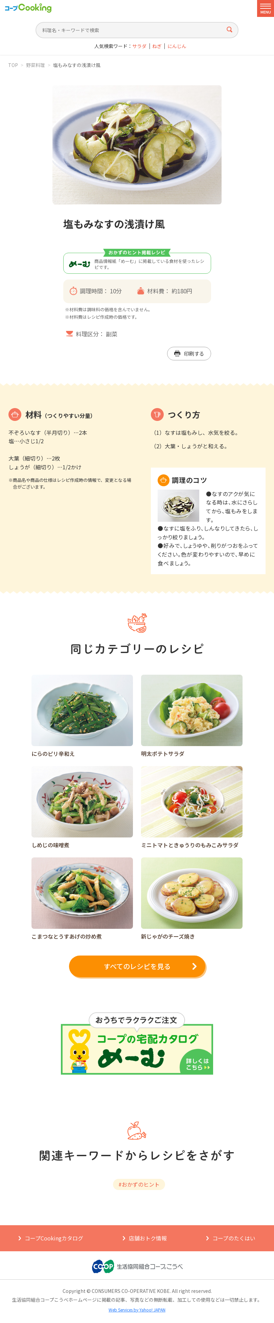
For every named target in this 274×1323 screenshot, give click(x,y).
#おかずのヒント (139, 1184)
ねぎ (157, 46)
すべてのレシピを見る (137, 966)
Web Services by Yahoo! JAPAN (137, 1310)
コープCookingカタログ (54, 1238)
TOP (13, 65)
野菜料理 (35, 65)
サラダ (139, 46)
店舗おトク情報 (148, 1238)
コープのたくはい (233, 1238)
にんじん (176, 46)
